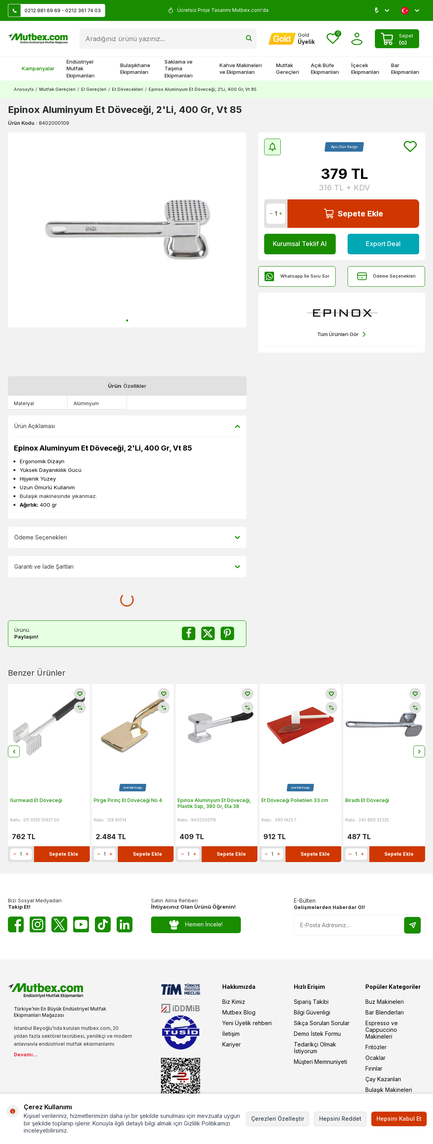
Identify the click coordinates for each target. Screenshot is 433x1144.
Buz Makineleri (384, 1001)
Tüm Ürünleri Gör (341, 334)
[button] (127, 320)
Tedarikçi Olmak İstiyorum (315, 1047)
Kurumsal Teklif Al (300, 244)
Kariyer (231, 1044)
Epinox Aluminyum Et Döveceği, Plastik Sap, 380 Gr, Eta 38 (214, 803)
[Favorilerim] (333, 39)
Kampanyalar (34, 68)
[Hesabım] (291, 39)
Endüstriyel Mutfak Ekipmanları (80, 68)
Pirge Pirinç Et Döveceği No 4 (128, 800)
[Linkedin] (124, 924)
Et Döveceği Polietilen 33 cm (294, 800)
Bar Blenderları (384, 1012)
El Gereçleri (93, 89)
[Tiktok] (103, 924)
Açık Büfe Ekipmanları (325, 68)
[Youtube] (81, 924)
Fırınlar (373, 1068)
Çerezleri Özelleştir (277, 1118)
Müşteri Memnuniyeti (320, 1061)
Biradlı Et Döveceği (367, 800)
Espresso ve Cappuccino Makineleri (381, 1030)
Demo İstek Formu (317, 1033)
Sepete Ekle (353, 213)
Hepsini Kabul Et (399, 1118)
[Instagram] (37, 924)
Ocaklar (375, 1057)
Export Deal (383, 244)
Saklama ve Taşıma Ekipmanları (179, 68)
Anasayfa (24, 89)
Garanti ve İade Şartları (127, 566)
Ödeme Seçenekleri (386, 276)
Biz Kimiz (233, 1001)
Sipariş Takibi (311, 1001)
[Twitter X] (59, 924)
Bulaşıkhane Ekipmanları (135, 68)
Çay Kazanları (383, 1079)
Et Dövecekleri (127, 89)
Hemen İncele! (196, 925)
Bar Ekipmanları (405, 68)
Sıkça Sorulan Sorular (322, 1023)
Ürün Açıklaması (127, 426)
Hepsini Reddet (340, 1118)
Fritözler (376, 1047)
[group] (127, 229)
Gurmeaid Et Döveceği (36, 800)
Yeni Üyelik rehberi (247, 1023)
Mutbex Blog (238, 1012)
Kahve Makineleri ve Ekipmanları (240, 68)
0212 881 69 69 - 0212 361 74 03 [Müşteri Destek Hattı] (54, 10)
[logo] (38, 39)
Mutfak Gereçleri (287, 68)
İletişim (231, 1033)
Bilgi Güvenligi (312, 1012)
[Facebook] (16, 924)
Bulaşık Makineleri (388, 1089)
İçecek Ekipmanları (365, 68)
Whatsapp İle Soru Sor (297, 276)
